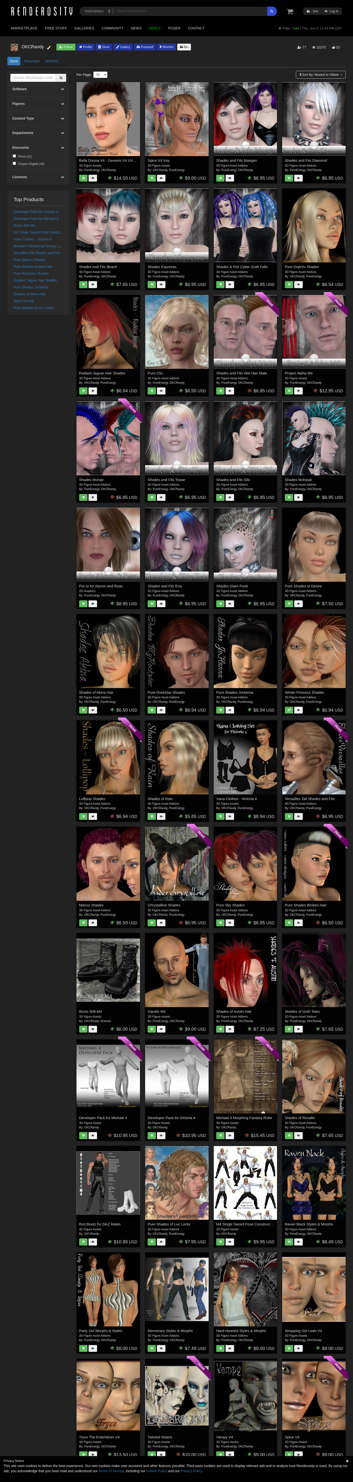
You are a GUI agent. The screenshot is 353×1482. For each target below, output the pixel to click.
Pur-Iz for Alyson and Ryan (101, 586)
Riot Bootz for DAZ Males (100, 1224)
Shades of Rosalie (300, 1118)
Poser (174, 28)
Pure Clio (155, 373)
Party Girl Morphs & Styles (100, 1331)
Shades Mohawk (298, 480)
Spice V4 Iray (24, 301)
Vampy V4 (224, 1437)
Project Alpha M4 (299, 373)
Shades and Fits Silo (233, 480)
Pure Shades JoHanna (31, 287)
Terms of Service (111, 1471)
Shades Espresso (162, 267)
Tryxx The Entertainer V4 (99, 1437)
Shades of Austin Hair (234, 1011)
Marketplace (24, 28)
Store (104, 47)
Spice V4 (292, 1437)
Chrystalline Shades (164, 905)
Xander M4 (156, 1011)
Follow (66, 47)
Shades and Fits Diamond (306, 160)
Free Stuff (56, 28)
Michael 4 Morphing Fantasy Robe (40, 246)
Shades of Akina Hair (30, 294)
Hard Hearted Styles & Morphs (241, 1331)
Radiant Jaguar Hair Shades (35, 280)
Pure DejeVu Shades (30, 260)
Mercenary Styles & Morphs (170, 1331)
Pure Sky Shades (230, 905)
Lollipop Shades (92, 799)
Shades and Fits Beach (98, 267)
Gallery (123, 47)
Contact (196, 28)
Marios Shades (91, 905)
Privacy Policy (191, 1471)
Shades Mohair (91, 480)
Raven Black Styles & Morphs (309, 1224)
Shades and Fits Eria (165, 586)
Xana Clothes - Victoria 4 (33, 239)
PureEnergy (91, 170)
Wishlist (166, 47)
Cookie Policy (156, 1471)
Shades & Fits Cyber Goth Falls (242, 267)
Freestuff (145, 47)
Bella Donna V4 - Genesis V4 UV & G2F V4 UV (117, 160)
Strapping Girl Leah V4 (303, 1331)
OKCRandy (108, 170)
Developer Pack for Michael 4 (36, 219)
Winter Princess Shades (304, 692)
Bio (184, 47)
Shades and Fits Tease (166, 480)
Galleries (84, 28)
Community (113, 28)
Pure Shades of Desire (303, 586)
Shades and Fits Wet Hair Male (241, 373)
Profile (85, 47)
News (136, 28)
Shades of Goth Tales (302, 1011)
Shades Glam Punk (232, 586)
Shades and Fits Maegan (236, 160)
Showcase (31, 61)
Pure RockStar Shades (31, 273)
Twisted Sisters (160, 1437)
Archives (51, 61)
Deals (155, 28)
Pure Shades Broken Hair (33, 267)
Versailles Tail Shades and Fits (37, 253)
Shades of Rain (160, 799)
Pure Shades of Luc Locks (34, 308)
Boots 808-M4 (24, 225)
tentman (106, 1021)
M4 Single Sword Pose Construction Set (44, 232)
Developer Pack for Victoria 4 (36, 212)
